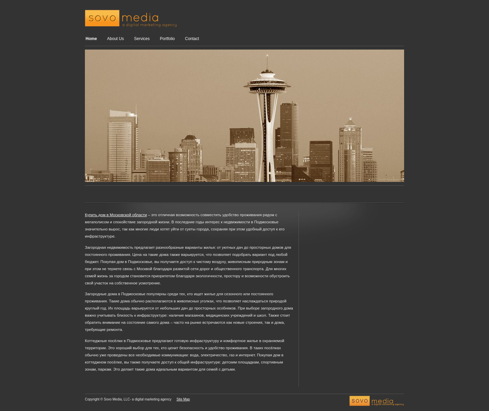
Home (91, 38)
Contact (192, 38)
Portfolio (167, 38)
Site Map (183, 399)
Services (142, 38)
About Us (115, 38)
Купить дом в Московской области (116, 215)
